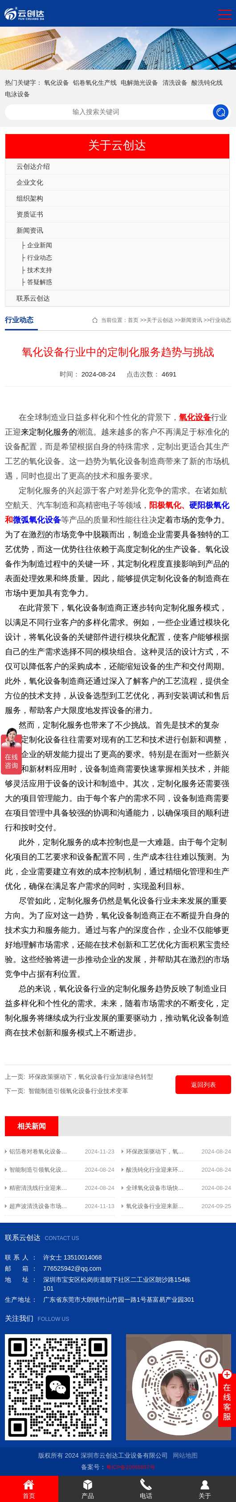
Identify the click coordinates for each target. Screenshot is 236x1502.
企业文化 (29, 182)
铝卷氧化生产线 (95, 82)
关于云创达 (159, 320)
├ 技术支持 (36, 269)
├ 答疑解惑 (36, 281)
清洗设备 (175, 82)
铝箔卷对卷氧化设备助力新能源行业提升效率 (67, 1151)
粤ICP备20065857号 (130, 1467)
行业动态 (220, 320)
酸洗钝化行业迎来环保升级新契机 (169, 1169)
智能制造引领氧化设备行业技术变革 (78, 1090)
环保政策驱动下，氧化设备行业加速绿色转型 (90, 1076)
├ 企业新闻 (36, 245)
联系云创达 (33, 298)
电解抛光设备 (139, 82)
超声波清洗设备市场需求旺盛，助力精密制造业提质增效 (81, 1206)
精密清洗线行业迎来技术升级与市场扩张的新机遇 (73, 1188)
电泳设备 (17, 94)
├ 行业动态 (36, 257)
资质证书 (29, 214)
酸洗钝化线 (207, 82)
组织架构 (29, 198)
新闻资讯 (29, 230)
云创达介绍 (33, 166)
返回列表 (203, 1084)
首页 (133, 320)
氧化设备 (56, 82)
